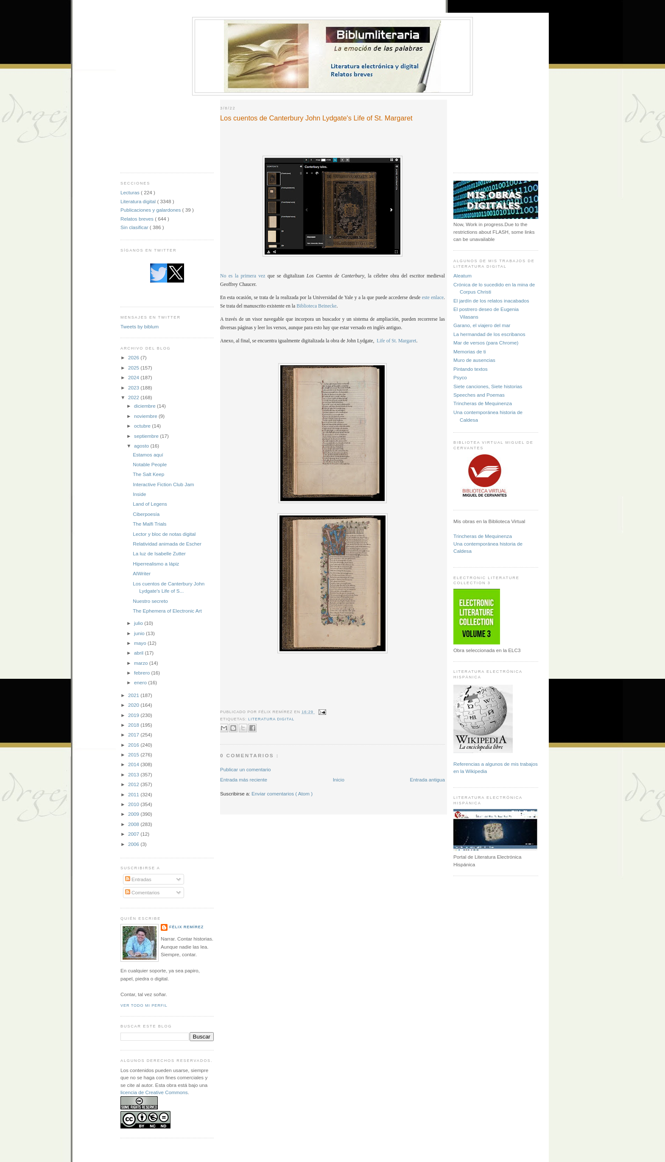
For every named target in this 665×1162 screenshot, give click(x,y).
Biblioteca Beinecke (316, 306)
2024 (134, 377)
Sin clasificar (135, 227)
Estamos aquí (148, 454)
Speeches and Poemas (479, 395)
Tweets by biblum (139, 326)
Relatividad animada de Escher (167, 543)
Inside (139, 494)
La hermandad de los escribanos (489, 334)
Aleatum (462, 275)
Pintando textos (470, 369)
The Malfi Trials (149, 523)
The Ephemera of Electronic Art (167, 610)
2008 (134, 824)
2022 (134, 397)
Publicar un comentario (245, 769)
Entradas (138, 879)
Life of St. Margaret (396, 341)
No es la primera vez (242, 276)
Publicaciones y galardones (151, 210)
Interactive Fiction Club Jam (163, 484)
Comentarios (142, 892)
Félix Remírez (186, 927)
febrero (142, 672)
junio (140, 633)
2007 (134, 834)
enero (141, 682)
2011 (134, 794)
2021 (134, 695)
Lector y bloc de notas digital (164, 534)
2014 (134, 764)
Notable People (150, 464)
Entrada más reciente (243, 779)
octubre (143, 425)
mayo (141, 643)
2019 (134, 715)
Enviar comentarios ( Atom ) (282, 793)
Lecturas (130, 192)
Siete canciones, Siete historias (487, 386)
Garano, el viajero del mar (481, 325)
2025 (134, 367)
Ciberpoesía (146, 514)
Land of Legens (150, 504)
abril (139, 652)
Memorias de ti (469, 351)
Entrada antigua (427, 779)
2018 (134, 725)
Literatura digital (138, 201)
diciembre (145, 406)
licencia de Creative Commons (154, 1092)
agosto (142, 445)
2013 (134, 774)
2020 (134, 705)
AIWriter (142, 573)
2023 (134, 387)
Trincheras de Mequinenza (482, 403)
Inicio (338, 779)
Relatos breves (137, 218)
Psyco (460, 377)
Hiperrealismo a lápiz (156, 563)
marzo (141, 663)
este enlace (433, 297)
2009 (134, 814)
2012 (134, 784)
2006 (134, 844)
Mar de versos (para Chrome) (485, 342)
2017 (134, 734)
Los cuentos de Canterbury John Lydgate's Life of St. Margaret (316, 118)
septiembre (147, 436)
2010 (134, 804)
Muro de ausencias (474, 360)
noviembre (146, 416)
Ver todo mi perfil (144, 1005)
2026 (134, 357)
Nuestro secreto (150, 601)
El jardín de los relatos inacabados (491, 300)
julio (139, 623)
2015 (134, 754)
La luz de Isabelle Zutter (159, 553)
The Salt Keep (148, 474)
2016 (134, 745)
